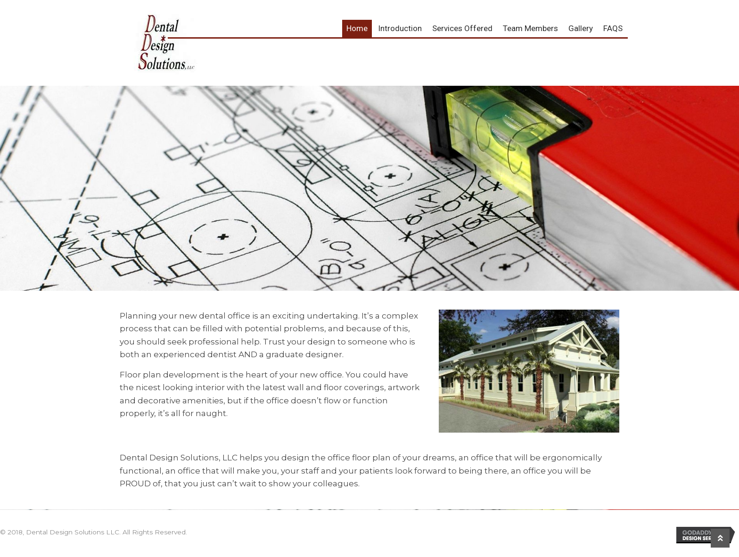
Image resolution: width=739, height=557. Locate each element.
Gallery (580, 28)
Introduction (400, 28)
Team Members (530, 28)
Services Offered (462, 28)
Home (357, 28)
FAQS (613, 28)
